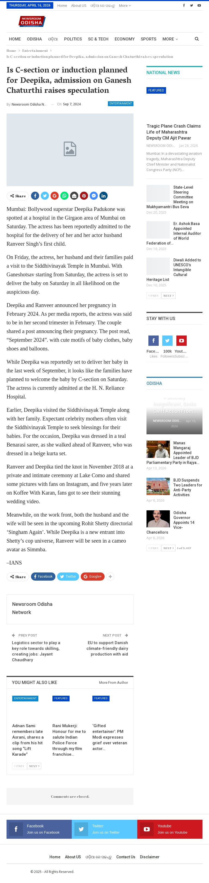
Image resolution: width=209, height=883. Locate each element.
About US (78, 5)
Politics (73, 39)
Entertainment (121, 103)
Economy (125, 39)
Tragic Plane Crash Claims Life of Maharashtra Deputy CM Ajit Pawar (173, 132)
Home (62, 5)
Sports (148, 39)
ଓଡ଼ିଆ (53, 39)
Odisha (34, 39)
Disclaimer (150, 857)
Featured (61, 698)
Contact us (125, 857)
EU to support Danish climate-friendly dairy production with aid (107, 648)
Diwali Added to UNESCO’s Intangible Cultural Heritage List (173, 270)
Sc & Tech (98, 39)
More (125, 5)
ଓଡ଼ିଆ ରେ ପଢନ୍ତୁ (103, 5)
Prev (19, 766)
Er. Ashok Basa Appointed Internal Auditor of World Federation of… (173, 233)
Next (34, 766)
